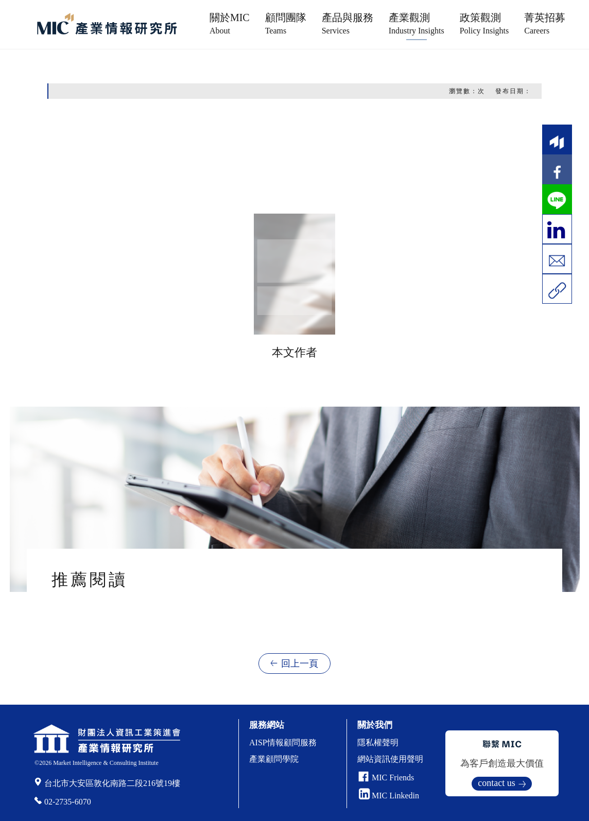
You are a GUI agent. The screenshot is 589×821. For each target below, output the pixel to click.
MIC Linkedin (389, 795)
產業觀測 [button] (416, 23)
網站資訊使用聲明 (390, 759)
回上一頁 (299, 663)
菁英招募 (544, 23)
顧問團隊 (285, 23)
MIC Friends (393, 777)
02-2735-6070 (67, 801)
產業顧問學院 (274, 759)
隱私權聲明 (378, 742)
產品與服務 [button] (347, 23)
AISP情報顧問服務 (283, 742)
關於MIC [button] (230, 23)
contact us (496, 783)
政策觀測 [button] (484, 23)
